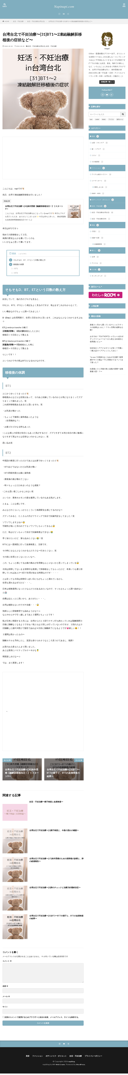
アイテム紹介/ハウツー (103, 176)
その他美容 (98, 163)
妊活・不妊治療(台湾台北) (36, 21)
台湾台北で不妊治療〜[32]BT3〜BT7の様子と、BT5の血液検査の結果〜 (55, 918)
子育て (96, 235)
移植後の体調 (16, 265)
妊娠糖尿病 (100, 248)
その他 (96, 275)
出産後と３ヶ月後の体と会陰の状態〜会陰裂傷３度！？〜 (106, 375)
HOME (7, 21)
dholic (104, 119)
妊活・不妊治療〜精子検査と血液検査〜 (49, 802)
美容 (96, 136)
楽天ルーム (120, 119)
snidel (97, 119)
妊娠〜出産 (98, 242)
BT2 (14, 273)
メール (6, 997)
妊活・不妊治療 (18, 21)
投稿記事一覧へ (106, 82)
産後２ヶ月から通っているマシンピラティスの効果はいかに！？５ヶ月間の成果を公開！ (106, 333)
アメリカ (111, 119)
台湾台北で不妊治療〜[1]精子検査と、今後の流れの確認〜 (55, 833)
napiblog (71, 1063)
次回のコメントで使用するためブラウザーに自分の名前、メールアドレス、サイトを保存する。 (42, 1018)
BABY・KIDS (99, 196)
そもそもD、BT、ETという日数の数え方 (27, 261)
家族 (96, 229)
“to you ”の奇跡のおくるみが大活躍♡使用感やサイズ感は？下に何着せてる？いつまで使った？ (106, 365)
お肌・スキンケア (101, 143)
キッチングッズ (100, 281)
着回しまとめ (101, 189)
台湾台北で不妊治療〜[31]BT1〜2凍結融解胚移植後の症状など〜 (70, 21)
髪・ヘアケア (99, 150)
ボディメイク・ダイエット (104, 202)
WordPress (82, 1066)
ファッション (99, 169)
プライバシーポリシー (97, 1057)
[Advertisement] (43, 158)
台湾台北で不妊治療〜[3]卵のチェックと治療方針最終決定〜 (55, 890)
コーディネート (100, 182)
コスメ (96, 156)
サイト (5, 1007)
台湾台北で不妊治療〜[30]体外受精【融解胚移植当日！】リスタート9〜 (35, 208)
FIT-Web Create (58, 1066)
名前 (5, 987)
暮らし (96, 255)
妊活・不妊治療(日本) (102, 222)
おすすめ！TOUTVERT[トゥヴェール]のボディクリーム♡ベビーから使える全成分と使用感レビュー (106, 344)
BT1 (14, 269)
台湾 (96, 262)
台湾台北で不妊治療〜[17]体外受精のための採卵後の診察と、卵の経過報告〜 (56, 861)
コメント (7, 962)
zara (91, 119)
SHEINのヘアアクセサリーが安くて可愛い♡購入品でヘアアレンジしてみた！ (106, 355)
